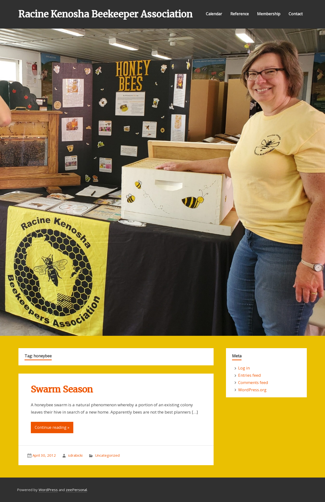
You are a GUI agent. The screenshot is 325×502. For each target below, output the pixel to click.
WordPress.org (252, 389)
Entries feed (249, 375)
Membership (268, 13)
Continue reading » (52, 427)
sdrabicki (75, 455)
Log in (244, 368)
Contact (296, 13)
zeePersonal (76, 489)
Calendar (214, 13)
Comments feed (253, 382)
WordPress (48, 489)
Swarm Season (62, 389)
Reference (239, 13)
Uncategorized (107, 455)
